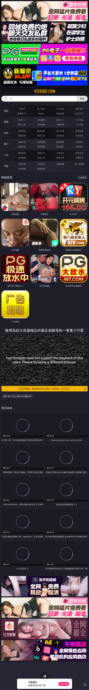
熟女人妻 (22, 124)
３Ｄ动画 (79, 120)
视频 (6, 121)
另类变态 (79, 135)
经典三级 (41, 135)
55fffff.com (44, 91)
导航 (6, 165)
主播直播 (60, 124)
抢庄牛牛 (79, 113)
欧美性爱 (79, 131)
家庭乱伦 (41, 153)
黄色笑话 (60, 157)
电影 (6, 132)
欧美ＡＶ (60, 120)
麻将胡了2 (22, 113)
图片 (6, 143)
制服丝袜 (22, 135)
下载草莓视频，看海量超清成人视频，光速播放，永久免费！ (52, 388)
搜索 (82, 98)
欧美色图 (60, 142)
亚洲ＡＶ (22, 120)
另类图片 (79, 146)
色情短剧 (41, 168)
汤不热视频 (79, 164)
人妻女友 (60, 153)
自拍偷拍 (41, 120)
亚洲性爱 (22, 131)
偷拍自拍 (41, 131)
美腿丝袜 (22, 146)
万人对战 (60, 108)
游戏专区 (79, 108)
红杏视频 (22, 168)
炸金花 (41, 113)
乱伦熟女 (60, 135)
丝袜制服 (41, 124)
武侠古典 (79, 153)
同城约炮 (22, 164)
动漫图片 (79, 142)
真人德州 (41, 108)
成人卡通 (60, 131)
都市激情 (22, 153)
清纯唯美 (41, 146)
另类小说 (41, 157)
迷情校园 (22, 157)
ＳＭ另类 (79, 124)
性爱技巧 (79, 157)
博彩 (6, 110)
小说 (6, 154)
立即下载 (64, 684)
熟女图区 (60, 146)
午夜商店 (41, 164)
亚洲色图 (41, 142)
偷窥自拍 (22, 142)
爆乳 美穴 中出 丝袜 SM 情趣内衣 (17, 396)
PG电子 (22, 108)
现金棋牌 (60, 113)
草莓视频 (60, 164)
